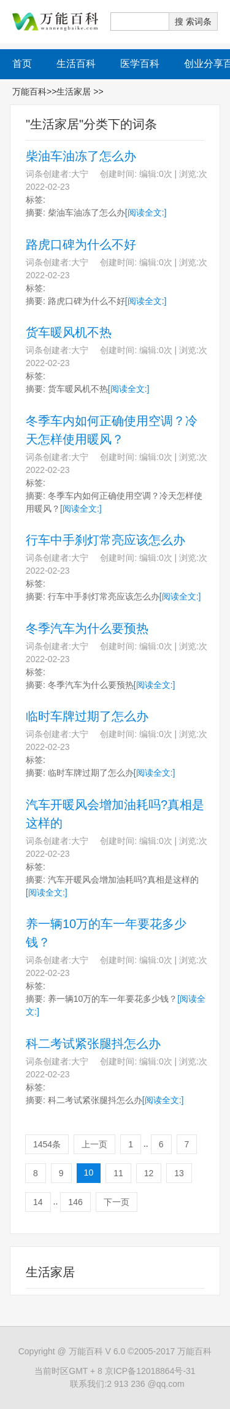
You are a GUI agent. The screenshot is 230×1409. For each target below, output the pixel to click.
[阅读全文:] (146, 212)
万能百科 (29, 91)
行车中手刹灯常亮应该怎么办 (105, 540)
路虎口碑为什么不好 (81, 244)
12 (149, 1173)
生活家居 (74, 91)
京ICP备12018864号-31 (150, 1371)
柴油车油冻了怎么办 (81, 156)
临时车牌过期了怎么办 (87, 716)
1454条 (47, 1144)
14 (38, 1202)
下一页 (116, 1202)
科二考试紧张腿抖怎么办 (93, 1043)
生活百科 (76, 63)
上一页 (94, 1144)
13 (179, 1173)
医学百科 (139, 63)
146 (75, 1202)
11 (118, 1173)
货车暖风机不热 (69, 332)
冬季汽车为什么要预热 (87, 628)
